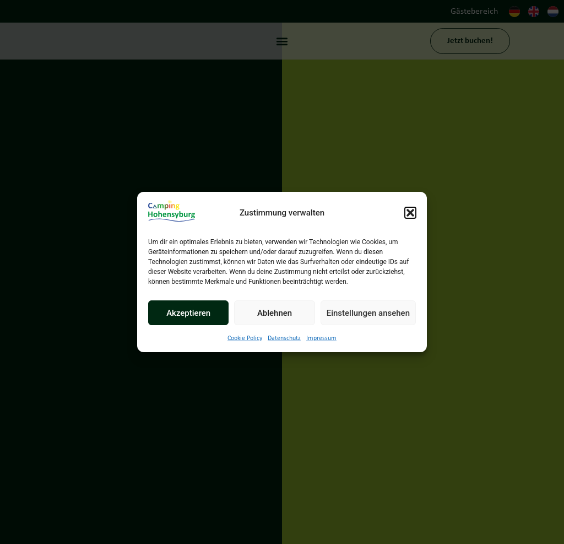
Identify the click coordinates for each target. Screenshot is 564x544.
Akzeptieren (188, 313)
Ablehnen (274, 313)
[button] (410, 212)
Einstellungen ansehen (368, 313)
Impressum (321, 338)
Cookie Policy (244, 338)
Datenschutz (284, 338)
